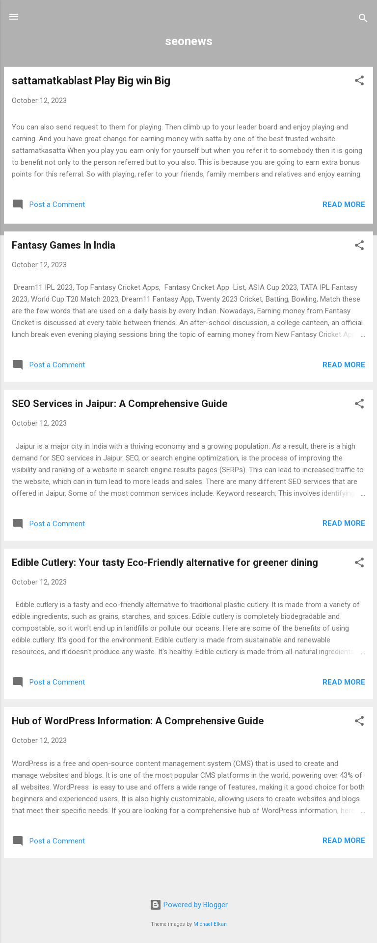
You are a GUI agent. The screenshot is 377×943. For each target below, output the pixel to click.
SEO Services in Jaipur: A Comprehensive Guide (119, 403)
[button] (359, 82)
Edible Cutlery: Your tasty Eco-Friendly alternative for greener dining (165, 562)
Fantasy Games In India (63, 245)
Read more (344, 204)
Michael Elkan (210, 924)
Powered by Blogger (189, 904)
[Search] (363, 20)
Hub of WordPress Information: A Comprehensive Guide (138, 721)
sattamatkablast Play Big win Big (91, 81)
